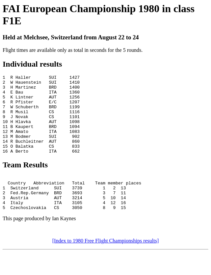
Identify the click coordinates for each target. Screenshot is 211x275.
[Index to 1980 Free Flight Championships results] (105, 263)
